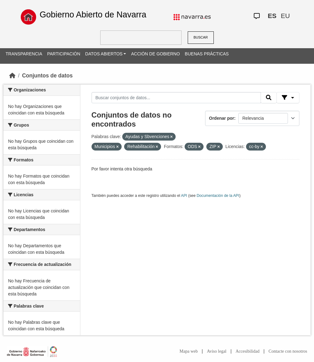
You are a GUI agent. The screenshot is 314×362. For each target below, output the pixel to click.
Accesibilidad (247, 351)
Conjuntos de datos (47, 75)
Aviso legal (217, 351)
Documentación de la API (218, 195)
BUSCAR (201, 37)
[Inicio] (12, 75)
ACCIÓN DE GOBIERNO (155, 53)
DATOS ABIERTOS (104, 53)
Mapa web (189, 351)
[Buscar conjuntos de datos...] (176, 97)
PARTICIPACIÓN (63, 53)
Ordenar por (221, 118)
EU (285, 15)
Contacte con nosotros (288, 351)
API (184, 195)
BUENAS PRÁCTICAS (207, 53)
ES (272, 15)
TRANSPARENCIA (24, 53)
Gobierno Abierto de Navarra (93, 14)
